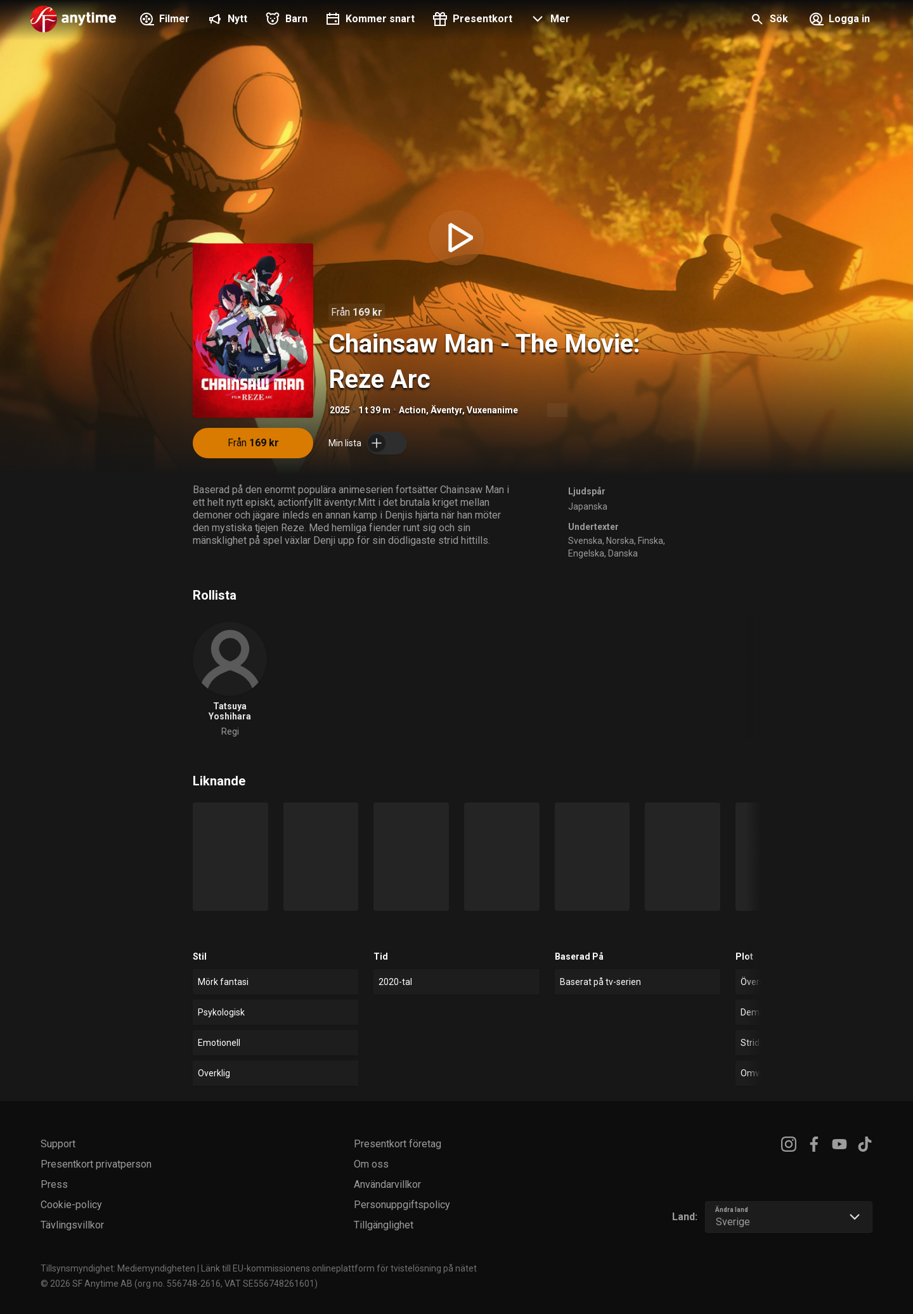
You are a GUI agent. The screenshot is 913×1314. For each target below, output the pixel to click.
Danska (623, 553)
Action (412, 410)
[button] (548, 20)
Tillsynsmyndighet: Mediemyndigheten (118, 1268)
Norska (620, 541)
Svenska (585, 541)
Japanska (587, 506)
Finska (650, 541)
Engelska (586, 553)
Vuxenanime (492, 410)
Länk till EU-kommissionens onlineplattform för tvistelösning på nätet (339, 1268)
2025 (340, 410)
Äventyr (446, 410)
